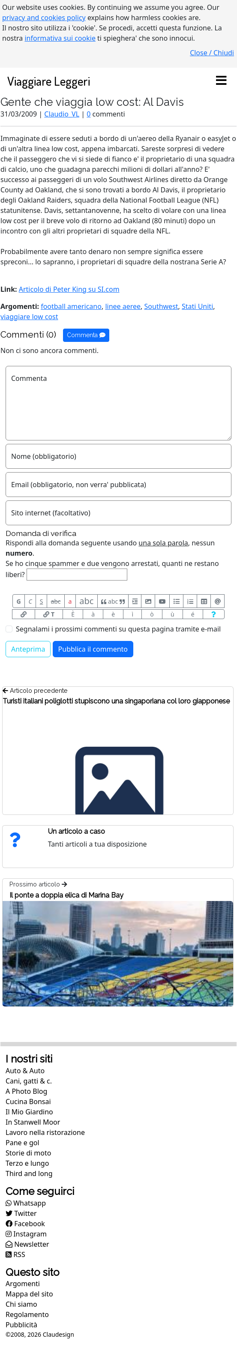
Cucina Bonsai (28, 1101)
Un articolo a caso (76, 831)
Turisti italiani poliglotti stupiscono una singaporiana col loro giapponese (116, 701)
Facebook (25, 1223)
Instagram (26, 1234)
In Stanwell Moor (33, 1122)
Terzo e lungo (27, 1163)
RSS (15, 1254)
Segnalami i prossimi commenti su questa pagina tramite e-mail (118, 629)
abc (55, 601)
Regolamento (27, 1314)
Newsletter (27, 1244)
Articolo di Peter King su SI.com (69, 289)
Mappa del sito (29, 1294)
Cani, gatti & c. (29, 1081)
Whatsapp (26, 1203)
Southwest (161, 306)
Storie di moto (28, 1153)
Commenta (86, 335)
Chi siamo (21, 1304)
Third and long (29, 1173)
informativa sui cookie (60, 38)
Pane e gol (22, 1142)
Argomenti (23, 1283)
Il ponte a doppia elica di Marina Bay (66, 895)
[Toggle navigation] (221, 81)
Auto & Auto (25, 1070)
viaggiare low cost (29, 316)
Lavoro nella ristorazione (45, 1132)
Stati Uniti (197, 306)
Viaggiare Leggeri (48, 81)
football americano (71, 306)
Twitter (21, 1213)
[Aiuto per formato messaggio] (214, 614)
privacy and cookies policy (44, 17)
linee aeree (123, 306)
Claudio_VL (61, 114)
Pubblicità (21, 1324)
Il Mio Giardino (29, 1112)
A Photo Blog (26, 1091)
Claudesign (58, 1334)
